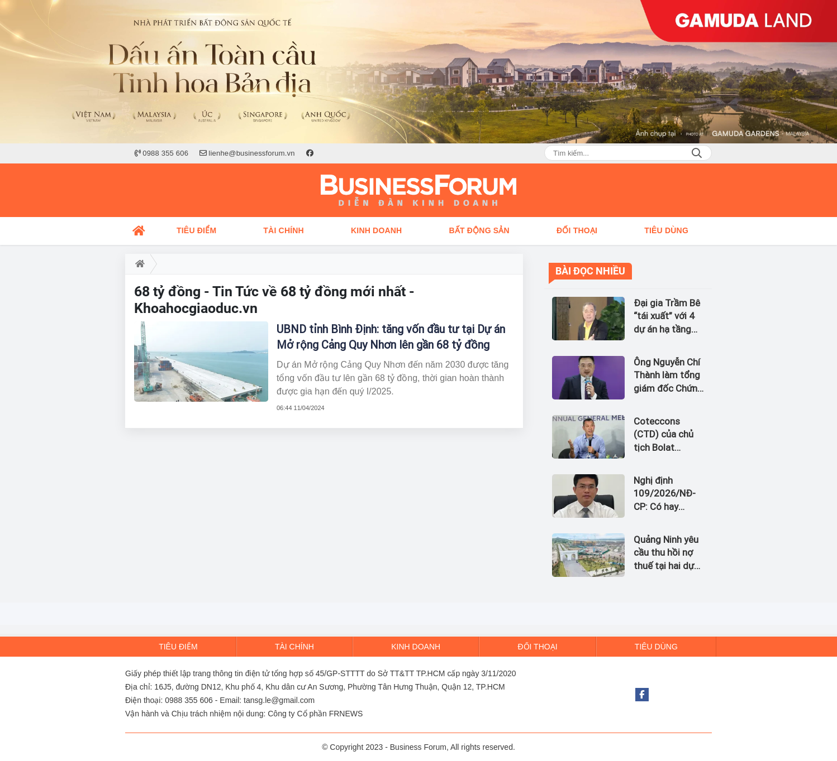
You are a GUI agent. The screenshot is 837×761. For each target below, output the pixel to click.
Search (697, 153)
